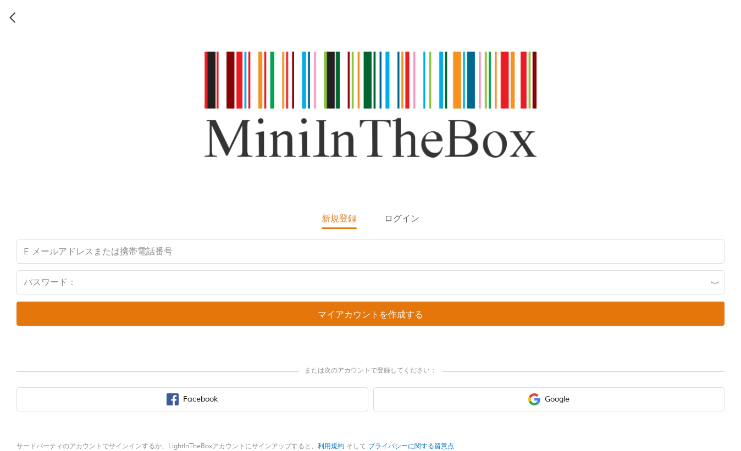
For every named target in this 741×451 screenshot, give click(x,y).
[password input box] (370, 282)
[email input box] (370, 252)
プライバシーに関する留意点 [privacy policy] (411, 446)
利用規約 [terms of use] (331, 446)
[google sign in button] (549, 399)
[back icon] (13, 17)
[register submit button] (370, 314)
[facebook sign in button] (192, 399)
